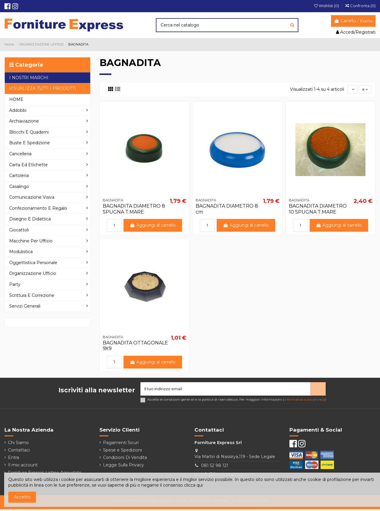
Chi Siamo (18, 444)
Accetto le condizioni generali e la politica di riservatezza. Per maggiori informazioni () (236, 401)
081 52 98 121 (214, 467)
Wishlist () (327, 5)
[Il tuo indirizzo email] (225, 390)
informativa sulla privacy (304, 401)
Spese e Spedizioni (122, 451)
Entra (13, 459)
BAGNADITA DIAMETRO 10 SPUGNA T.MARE (318, 209)
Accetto (22, 497)
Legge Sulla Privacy (123, 466)
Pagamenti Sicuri (121, 444)
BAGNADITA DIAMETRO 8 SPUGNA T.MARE (134, 209)
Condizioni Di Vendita (125, 459)
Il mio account (23, 466)
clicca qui (193, 485)
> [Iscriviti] (318, 389)
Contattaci (19, 451)
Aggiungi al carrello (153, 225)
